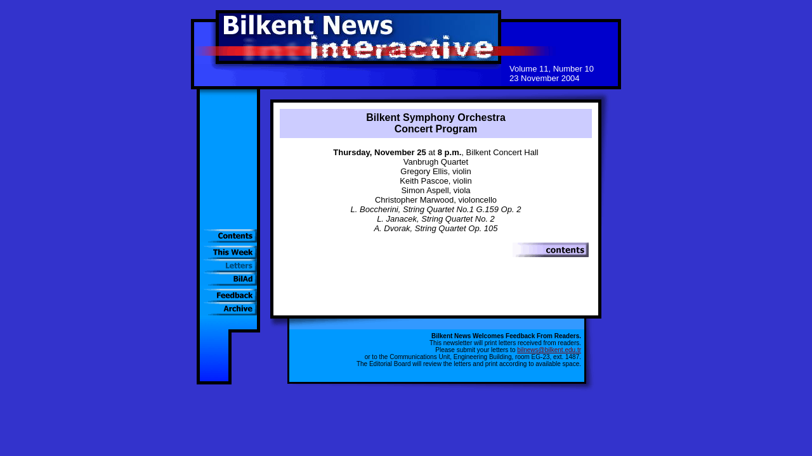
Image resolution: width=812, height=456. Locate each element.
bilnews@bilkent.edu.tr (549, 349)
